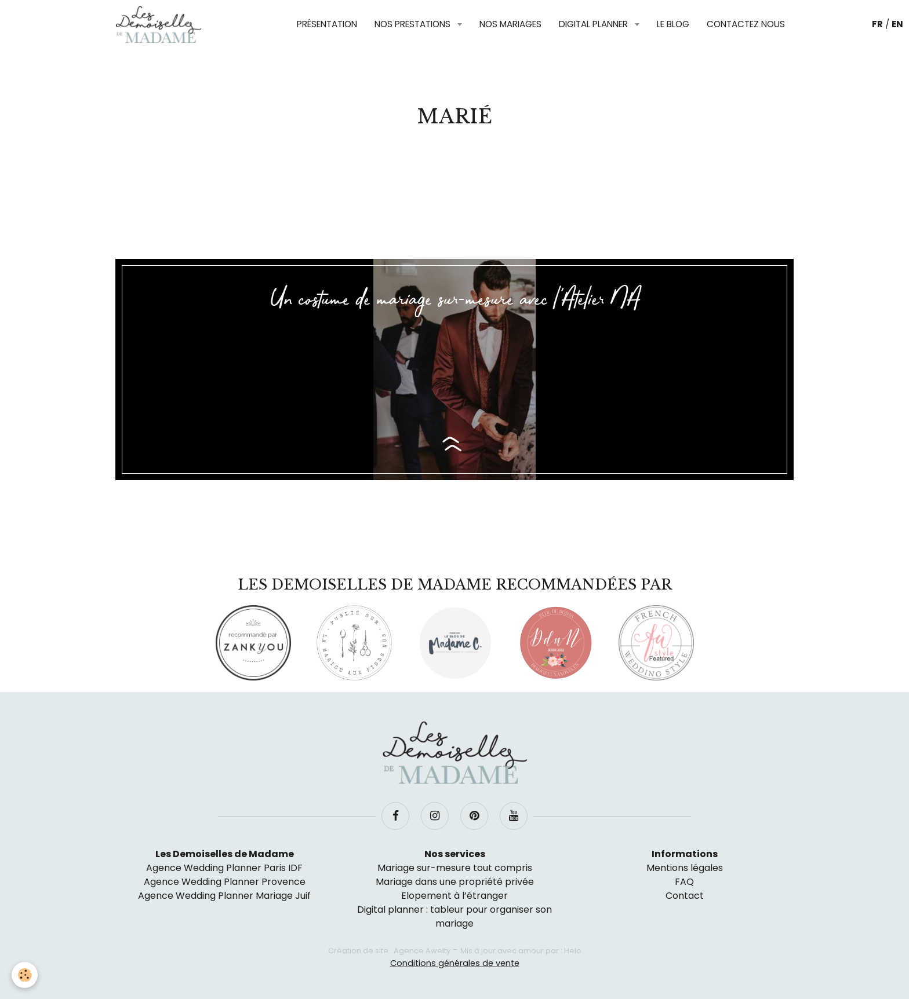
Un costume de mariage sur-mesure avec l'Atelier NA (455, 300)
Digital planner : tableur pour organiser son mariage (454, 916)
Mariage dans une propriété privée (455, 881)
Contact (685, 895)
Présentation (327, 24)
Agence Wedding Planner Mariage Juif (224, 895)
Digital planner (594, 24)
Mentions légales (684, 867)
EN (897, 24)
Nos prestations (413, 24)
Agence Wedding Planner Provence (225, 881)
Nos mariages (510, 24)
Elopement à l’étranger (454, 895)
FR (877, 24)
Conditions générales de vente (454, 963)
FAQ (684, 881)
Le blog (673, 24)
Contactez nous (746, 24)
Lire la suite (455, 444)
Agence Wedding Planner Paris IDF (224, 867)
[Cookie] (25, 975)
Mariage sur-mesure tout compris (454, 867)
